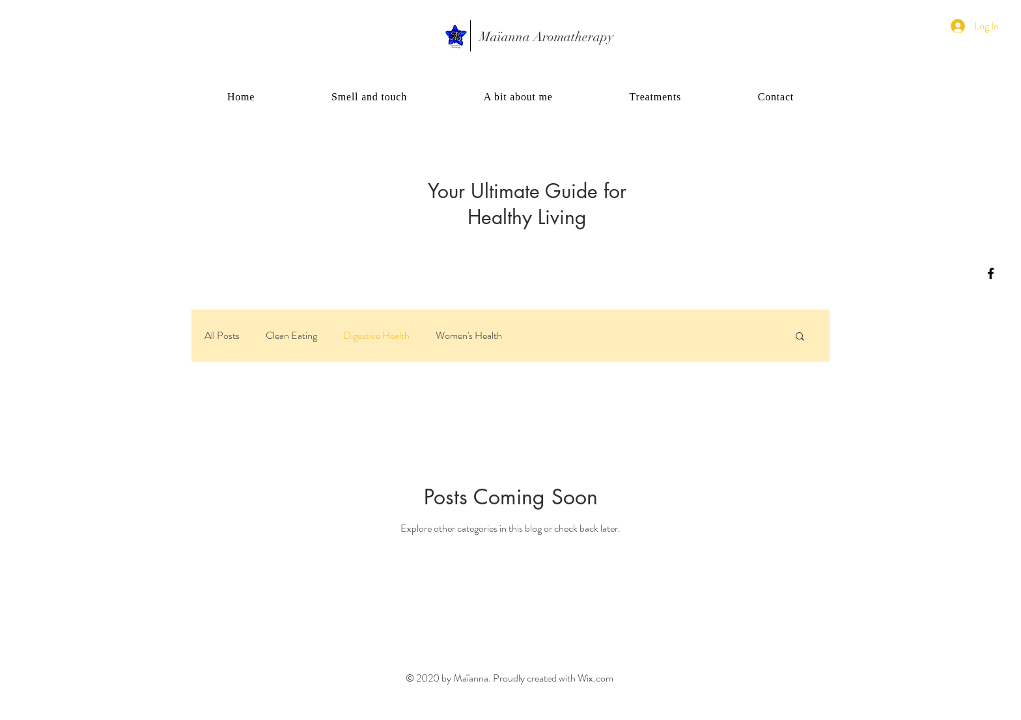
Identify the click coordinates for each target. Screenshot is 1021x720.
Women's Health (469, 335)
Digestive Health (376, 335)
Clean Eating (291, 335)
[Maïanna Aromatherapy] (546, 37)
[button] (800, 337)
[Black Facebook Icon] (990, 273)
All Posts (222, 335)
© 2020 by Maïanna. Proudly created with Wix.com (509, 677)
